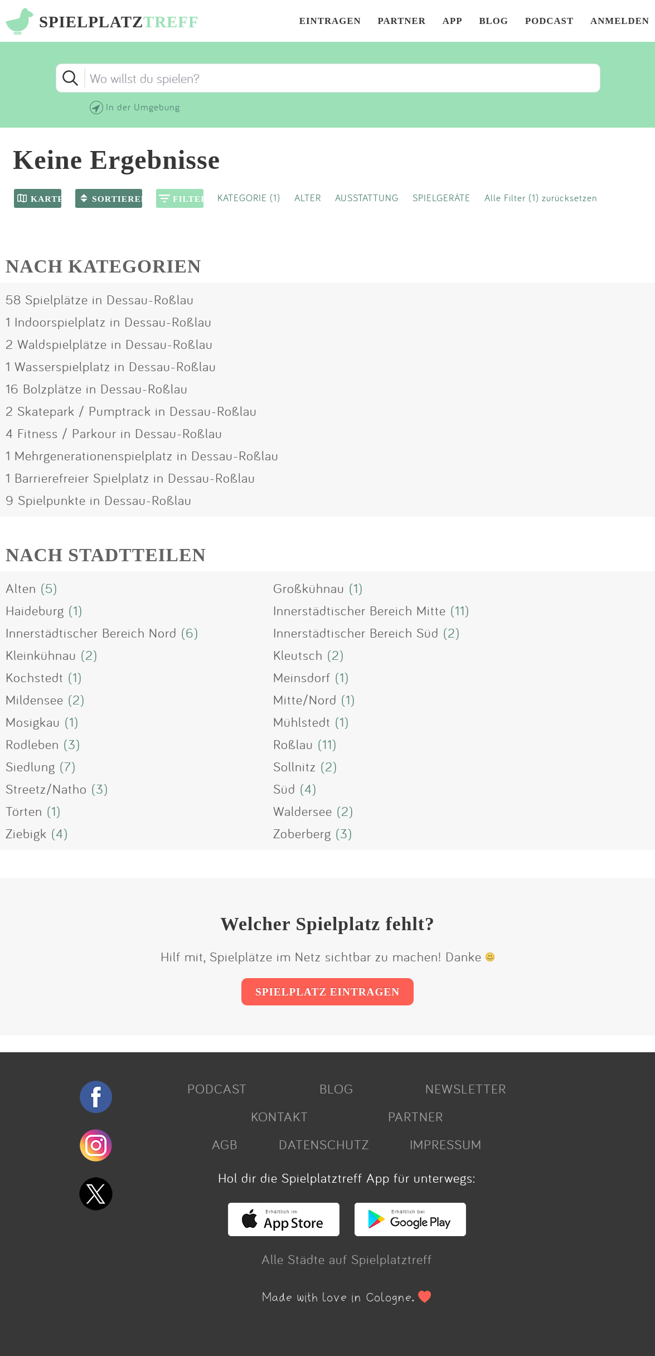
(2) (451, 632)
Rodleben (32, 744)
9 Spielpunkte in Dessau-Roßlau (99, 500)
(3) (72, 744)
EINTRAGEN (330, 21)
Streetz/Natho (46, 788)
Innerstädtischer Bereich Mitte (359, 610)
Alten (21, 588)
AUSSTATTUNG (367, 197)
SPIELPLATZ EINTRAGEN (327, 992)
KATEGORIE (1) (248, 197)
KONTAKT (279, 1116)
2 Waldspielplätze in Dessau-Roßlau (109, 344)
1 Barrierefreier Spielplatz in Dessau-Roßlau (130, 477)
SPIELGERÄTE (441, 197)
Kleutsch (298, 655)
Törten (24, 811)
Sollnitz (294, 766)
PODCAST (549, 21)
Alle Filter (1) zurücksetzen (541, 197)
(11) (459, 610)
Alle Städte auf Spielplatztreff (346, 1259)
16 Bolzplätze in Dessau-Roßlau (97, 388)
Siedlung (30, 766)
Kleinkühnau (41, 655)
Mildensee (35, 699)
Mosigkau (33, 721)
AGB (224, 1144)
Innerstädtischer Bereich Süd (356, 632)
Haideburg (35, 610)
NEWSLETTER (465, 1088)
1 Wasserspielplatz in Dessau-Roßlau (111, 366)
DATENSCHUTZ (324, 1144)
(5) (49, 588)
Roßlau (293, 744)
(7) (68, 766)
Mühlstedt (302, 721)
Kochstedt (35, 677)
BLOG (493, 21)
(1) (356, 588)
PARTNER (402, 21)
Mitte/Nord (305, 699)
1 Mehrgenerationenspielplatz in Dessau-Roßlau (142, 455)
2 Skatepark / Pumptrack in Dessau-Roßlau (131, 410)
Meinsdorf (302, 677)
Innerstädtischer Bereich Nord (91, 632)
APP (453, 21)
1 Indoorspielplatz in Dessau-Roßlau (109, 321)
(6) (189, 632)
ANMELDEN (619, 21)
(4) (308, 788)
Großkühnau (309, 588)
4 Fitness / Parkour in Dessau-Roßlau (114, 433)
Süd (284, 788)
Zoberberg (302, 833)
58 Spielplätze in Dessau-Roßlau (100, 299)
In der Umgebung (143, 107)
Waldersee (302, 811)
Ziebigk (26, 833)
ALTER (307, 197)
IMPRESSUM (446, 1144)
